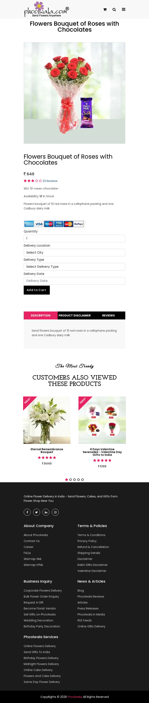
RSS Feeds (84, 620)
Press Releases (88, 608)
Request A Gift (33, 602)
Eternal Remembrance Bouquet (47, 450)
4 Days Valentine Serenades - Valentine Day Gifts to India (102, 452)
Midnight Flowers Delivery (41, 664)
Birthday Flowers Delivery (41, 658)
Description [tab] (40, 315)
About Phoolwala (36, 535)
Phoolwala (75, 697)
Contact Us (32, 541)
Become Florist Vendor (40, 608)
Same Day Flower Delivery (42, 682)
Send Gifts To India (37, 652)
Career (28, 547)
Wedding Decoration (38, 620)
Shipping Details (88, 553)
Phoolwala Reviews (90, 596)
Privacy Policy (87, 541)
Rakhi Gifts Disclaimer (92, 564)
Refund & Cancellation (93, 547)
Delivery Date (34, 274)
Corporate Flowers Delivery (43, 590)
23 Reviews (50, 181)
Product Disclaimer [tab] (75, 315)
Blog (80, 590)
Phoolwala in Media (91, 614)
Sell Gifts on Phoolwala (40, 614)
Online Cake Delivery (38, 670)
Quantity (31, 231)
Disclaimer (84, 559)
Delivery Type (34, 260)
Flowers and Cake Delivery (42, 676)
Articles (82, 602)
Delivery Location (37, 245)
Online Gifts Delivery (91, 626)
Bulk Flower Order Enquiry (41, 596)
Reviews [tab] (108, 315)
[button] (66, 479)
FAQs (27, 553)
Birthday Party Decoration (42, 626)
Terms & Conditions (91, 535)
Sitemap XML (33, 559)
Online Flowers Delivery (40, 646)
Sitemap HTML (33, 564)
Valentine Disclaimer (91, 570)
